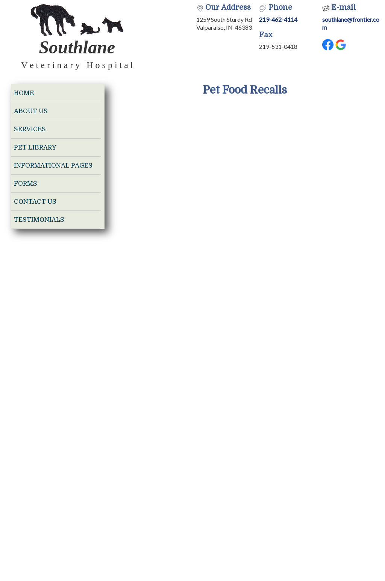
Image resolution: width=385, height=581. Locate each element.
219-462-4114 (278, 19)
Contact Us (35, 201)
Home (24, 93)
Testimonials (39, 219)
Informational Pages (53, 165)
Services (30, 129)
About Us (31, 111)
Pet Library (35, 147)
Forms (25, 183)
